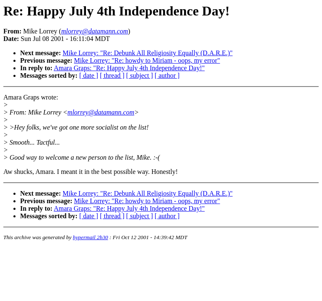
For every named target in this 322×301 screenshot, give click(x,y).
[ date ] (88, 75)
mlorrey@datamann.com (101, 112)
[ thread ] (112, 75)
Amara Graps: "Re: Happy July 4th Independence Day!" (129, 67)
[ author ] (167, 75)
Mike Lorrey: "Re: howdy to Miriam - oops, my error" (147, 60)
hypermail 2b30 (90, 237)
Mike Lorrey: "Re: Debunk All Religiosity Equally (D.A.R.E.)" (147, 52)
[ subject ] (139, 75)
